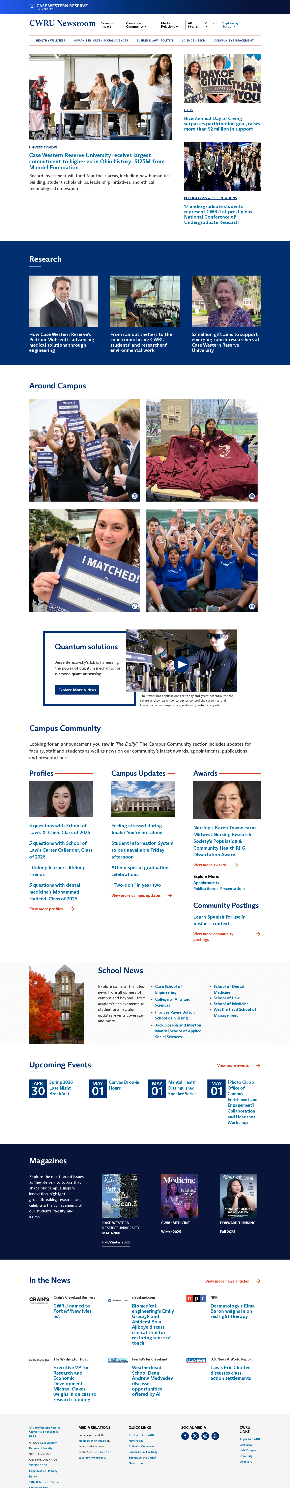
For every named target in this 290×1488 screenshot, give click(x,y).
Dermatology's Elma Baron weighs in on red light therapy (232, 1311)
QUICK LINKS (140, 1428)
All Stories (193, 24)
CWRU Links (245, 1430)
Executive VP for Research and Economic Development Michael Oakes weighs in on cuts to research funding (74, 1383)
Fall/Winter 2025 (116, 1242)
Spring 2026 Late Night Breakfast (61, 1088)
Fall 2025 (227, 1232)
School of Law (227, 998)
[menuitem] (50, 40)
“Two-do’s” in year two (136, 885)
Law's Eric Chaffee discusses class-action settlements (230, 1373)
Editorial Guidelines (141, 1446)
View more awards (215, 865)
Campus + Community (136, 24)
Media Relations (169, 24)
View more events (239, 1066)
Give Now (246, 1445)
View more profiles (52, 909)
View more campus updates (142, 896)
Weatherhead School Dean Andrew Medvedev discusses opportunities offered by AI (152, 1381)
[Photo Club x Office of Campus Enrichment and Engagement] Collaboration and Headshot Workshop (243, 1102)
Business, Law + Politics (155, 40)
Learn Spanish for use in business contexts (219, 920)
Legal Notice (37, 1461)
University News (43, 147)
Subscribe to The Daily (143, 1452)
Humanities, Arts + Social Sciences (101, 40)
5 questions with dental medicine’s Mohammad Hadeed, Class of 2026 (54, 892)
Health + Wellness (50, 40)
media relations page (92, 1441)
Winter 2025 (171, 1232)
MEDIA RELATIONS (94, 1428)
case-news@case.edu (92, 1458)
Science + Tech (193, 40)
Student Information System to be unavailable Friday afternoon (142, 850)
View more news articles (227, 1281)
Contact (211, 24)
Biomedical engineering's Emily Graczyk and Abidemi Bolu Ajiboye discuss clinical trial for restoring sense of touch (153, 1324)
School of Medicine (231, 1003)
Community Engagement (234, 40)
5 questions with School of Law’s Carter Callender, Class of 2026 (60, 850)
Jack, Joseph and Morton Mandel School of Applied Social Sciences (178, 1031)
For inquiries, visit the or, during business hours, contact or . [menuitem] (95, 1446)
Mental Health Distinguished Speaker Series (182, 1088)
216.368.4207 (98, 1452)
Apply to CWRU (250, 1439)
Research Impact (107, 24)
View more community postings (227, 936)
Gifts (188, 110)
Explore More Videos (77, 691)
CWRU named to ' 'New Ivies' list (72, 1311)
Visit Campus (248, 1450)
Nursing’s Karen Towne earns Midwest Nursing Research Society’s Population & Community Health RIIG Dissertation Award (224, 841)
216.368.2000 (38, 1455)
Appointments (206, 882)
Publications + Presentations (210, 198)
